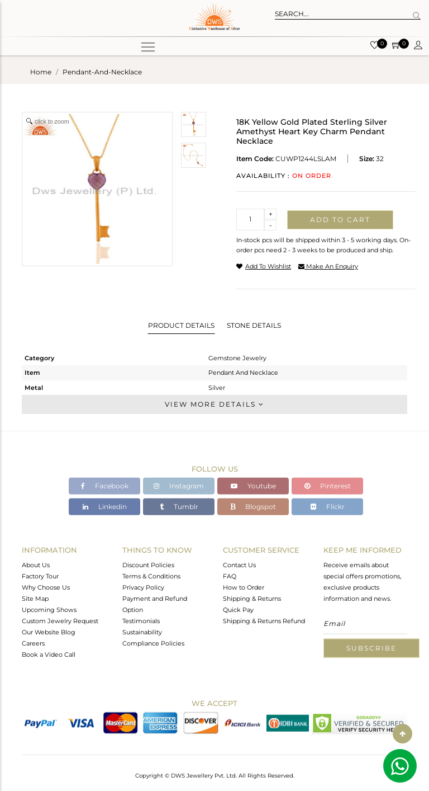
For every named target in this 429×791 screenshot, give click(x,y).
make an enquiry (328, 266)
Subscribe (371, 647)
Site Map (35, 598)
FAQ (229, 576)
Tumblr (179, 506)
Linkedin (105, 506)
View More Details (214, 404)
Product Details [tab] (181, 325)
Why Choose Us (46, 587)
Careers (33, 643)
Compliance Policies (153, 643)
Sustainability (142, 631)
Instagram (179, 486)
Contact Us (239, 564)
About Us (36, 564)
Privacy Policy (143, 587)
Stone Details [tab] (254, 325)
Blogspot (253, 506)
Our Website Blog (48, 631)
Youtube (253, 486)
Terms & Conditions (151, 576)
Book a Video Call (48, 654)
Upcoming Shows (49, 609)
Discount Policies (148, 564)
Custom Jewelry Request (60, 620)
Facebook (104, 486)
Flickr (328, 506)
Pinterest (327, 486)
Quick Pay (238, 609)
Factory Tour (40, 576)
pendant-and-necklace (102, 72)
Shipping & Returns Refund (264, 620)
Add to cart (340, 219)
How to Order (243, 587)
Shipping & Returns (252, 598)
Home (40, 72)
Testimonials (141, 620)
